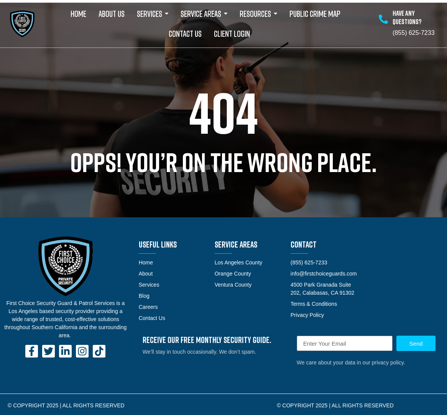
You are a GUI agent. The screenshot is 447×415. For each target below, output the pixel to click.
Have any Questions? (407, 17)
